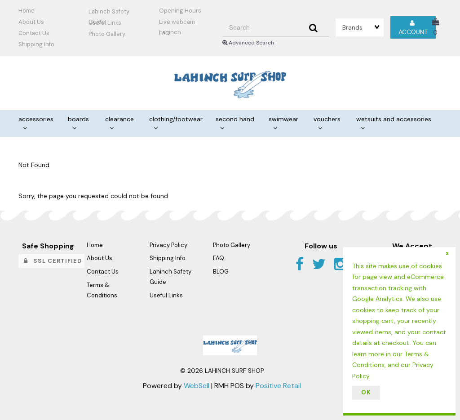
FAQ (164, 33)
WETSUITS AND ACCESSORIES (393, 119)
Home (26, 10)
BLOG (221, 271)
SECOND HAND (235, 119)
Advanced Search (248, 42)
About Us (31, 22)
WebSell (196, 385)
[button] (435, 27)
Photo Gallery (106, 34)
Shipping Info (168, 258)
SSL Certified (53, 261)
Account (413, 27)
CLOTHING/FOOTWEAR (176, 119)
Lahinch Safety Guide (108, 13)
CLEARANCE (119, 119)
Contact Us (33, 33)
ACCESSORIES (35, 119)
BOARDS (78, 119)
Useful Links (104, 23)
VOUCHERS (327, 119)
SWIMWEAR (283, 119)
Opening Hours (180, 10)
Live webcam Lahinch (177, 23)
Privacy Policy (168, 245)
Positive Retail (278, 385)
